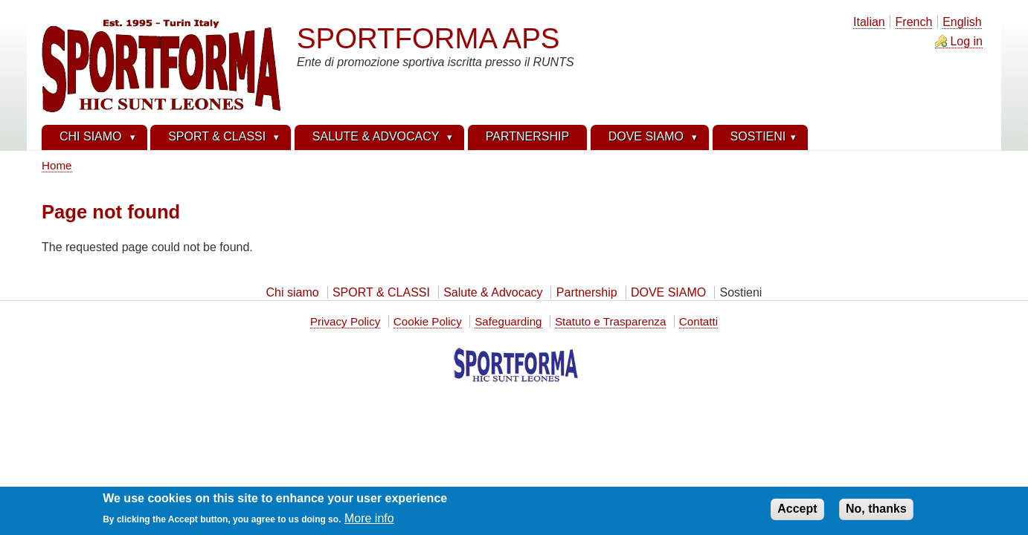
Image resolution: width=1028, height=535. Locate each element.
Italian (869, 22)
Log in (966, 41)
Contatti (698, 321)
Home (57, 165)
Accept (797, 512)
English (961, 22)
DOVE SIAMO (668, 292)
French (914, 22)
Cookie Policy (427, 321)
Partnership (586, 292)
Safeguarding (508, 321)
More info (369, 521)
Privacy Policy (345, 321)
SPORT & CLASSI (381, 292)
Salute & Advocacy (492, 292)
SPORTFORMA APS (428, 38)
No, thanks (876, 512)
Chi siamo (292, 292)
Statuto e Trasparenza (610, 321)
